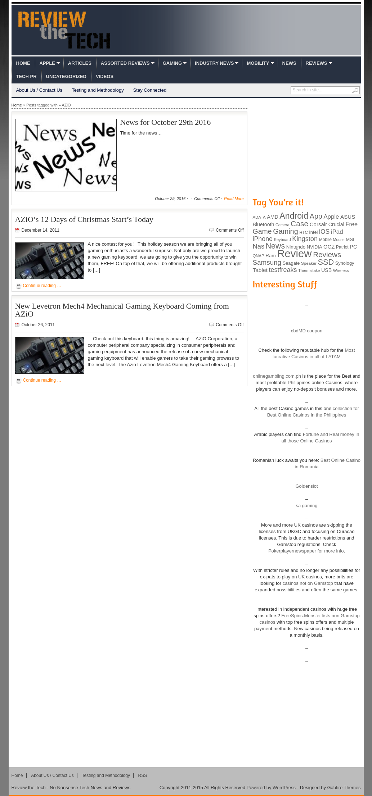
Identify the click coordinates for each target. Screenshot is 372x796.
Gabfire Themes (344, 787)
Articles (79, 63)
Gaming (172, 63)
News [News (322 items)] (275, 246)
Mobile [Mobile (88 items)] (325, 239)
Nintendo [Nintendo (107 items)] (295, 247)
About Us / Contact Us (39, 90)
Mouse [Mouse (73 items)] (339, 239)
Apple (47, 63)
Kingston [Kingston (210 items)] (305, 238)
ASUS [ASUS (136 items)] (347, 217)
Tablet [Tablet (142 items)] (260, 270)
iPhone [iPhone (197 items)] (263, 238)
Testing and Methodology (98, 90)
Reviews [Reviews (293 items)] (327, 254)
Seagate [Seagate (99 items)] (291, 263)
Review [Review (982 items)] (294, 253)
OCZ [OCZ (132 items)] (329, 247)
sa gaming (307, 505)
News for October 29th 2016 (165, 122)
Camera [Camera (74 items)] (282, 225)
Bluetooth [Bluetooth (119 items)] (263, 224)
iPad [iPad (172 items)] (337, 231)
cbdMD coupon (306, 330)
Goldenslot (306, 486)
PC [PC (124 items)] (353, 247)
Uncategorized (66, 76)
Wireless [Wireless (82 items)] (341, 270)
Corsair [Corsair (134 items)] (318, 224)
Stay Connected (150, 90)
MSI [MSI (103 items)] (350, 239)
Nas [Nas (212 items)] (259, 246)
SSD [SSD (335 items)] (326, 262)
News (289, 63)
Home (23, 63)
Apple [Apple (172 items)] (331, 216)
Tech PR (26, 76)
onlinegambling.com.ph (277, 376)
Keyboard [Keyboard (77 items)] (282, 239)
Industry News (214, 63)
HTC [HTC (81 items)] (303, 232)
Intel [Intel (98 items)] (313, 232)
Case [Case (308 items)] (299, 223)
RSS (142, 775)
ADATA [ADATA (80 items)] (259, 217)
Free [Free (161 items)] (351, 224)
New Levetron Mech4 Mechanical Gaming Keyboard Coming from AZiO (122, 309)
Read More (233, 198)
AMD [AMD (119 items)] (272, 217)
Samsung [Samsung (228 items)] (267, 262)
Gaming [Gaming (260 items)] (285, 231)
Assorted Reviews (125, 63)
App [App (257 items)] (316, 216)
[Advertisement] (307, 147)
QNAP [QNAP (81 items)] (258, 256)
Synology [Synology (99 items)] (344, 263)
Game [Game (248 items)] (262, 231)
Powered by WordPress (271, 787)
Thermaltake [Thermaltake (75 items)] (309, 270)
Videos (104, 76)
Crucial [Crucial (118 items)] (336, 224)
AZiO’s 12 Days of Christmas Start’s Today (84, 219)
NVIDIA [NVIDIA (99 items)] (314, 247)
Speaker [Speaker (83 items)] (309, 263)
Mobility (258, 63)
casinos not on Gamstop (307, 583)
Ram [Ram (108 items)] (270, 255)
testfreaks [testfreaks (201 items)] (283, 269)
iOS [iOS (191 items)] (324, 231)
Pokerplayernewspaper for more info (306, 551)
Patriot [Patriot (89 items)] (342, 247)
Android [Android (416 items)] (293, 215)
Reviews (316, 63)
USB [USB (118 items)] (326, 270)
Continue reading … (42, 285)
